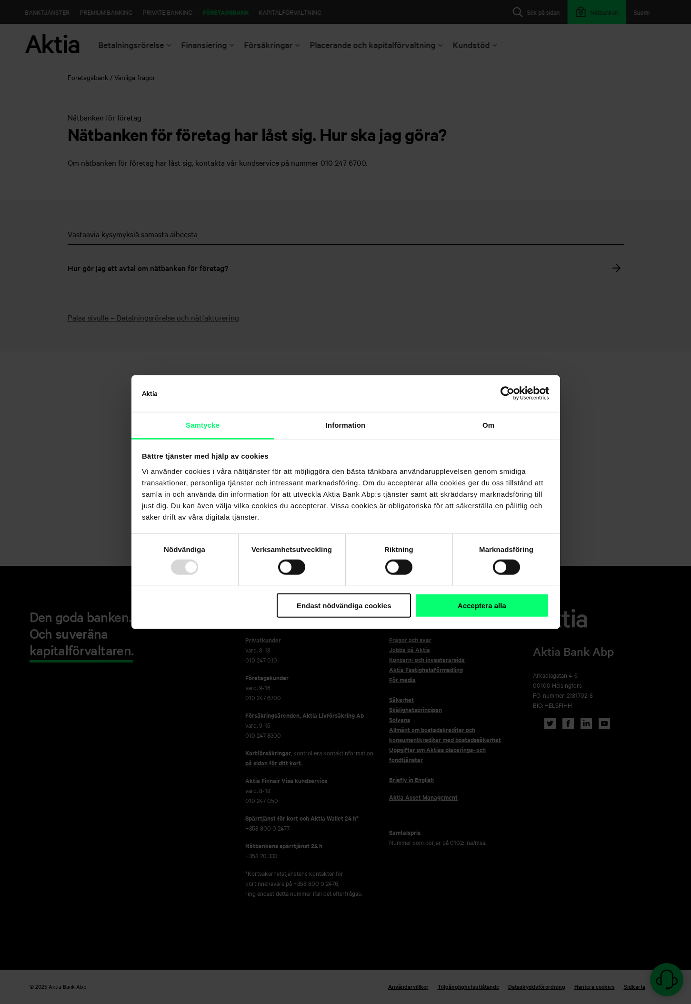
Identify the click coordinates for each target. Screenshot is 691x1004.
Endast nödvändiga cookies (344, 606)
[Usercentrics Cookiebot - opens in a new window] (507, 393)
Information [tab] (346, 425)
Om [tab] (488, 425)
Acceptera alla (482, 606)
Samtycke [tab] (203, 425)
